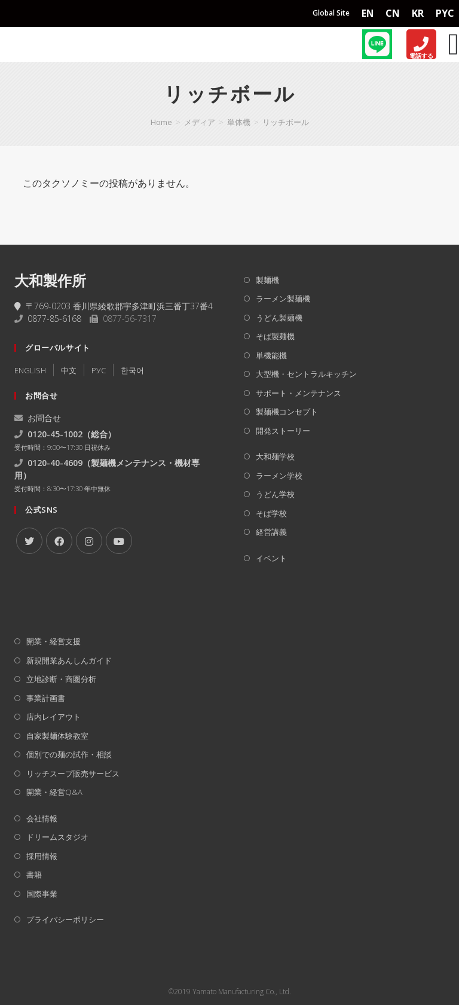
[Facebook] (59, 541)
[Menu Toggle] (453, 44)
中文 (68, 370)
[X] (29, 541)
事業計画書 (45, 698)
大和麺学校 (275, 456)
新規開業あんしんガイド (69, 660)
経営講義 (271, 531)
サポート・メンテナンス (298, 393)
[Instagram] (89, 541)
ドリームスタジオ (57, 837)
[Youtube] (119, 541)
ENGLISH (30, 370)
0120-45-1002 (54, 434)
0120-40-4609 (54, 462)
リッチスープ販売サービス (73, 773)
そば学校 (271, 513)
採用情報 (41, 856)
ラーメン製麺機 (283, 298)
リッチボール (285, 122)
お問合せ (37, 418)
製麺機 (267, 280)
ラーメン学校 (279, 475)
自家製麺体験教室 (57, 735)
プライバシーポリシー (65, 919)
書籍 (34, 874)
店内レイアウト (53, 716)
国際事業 (41, 893)
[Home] (36, 44)
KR (418, 13)
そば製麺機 (275, 336)
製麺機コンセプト (287, 411)
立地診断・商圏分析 (61, 679)
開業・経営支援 (53, 641)
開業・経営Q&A (54, 792)
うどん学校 (275, 494)
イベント (271, 558)
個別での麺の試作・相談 (69, 754)
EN (367, 13)
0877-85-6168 (54, 318)
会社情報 (41, 818)
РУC (98, 370)
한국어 (132, 370)
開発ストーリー (283, 430)
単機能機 (271, 355)
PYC (445, 13)
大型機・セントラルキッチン (306, 373)
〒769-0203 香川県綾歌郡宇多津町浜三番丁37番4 (113, 306)
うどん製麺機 (279, 317)
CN (392, 13)
